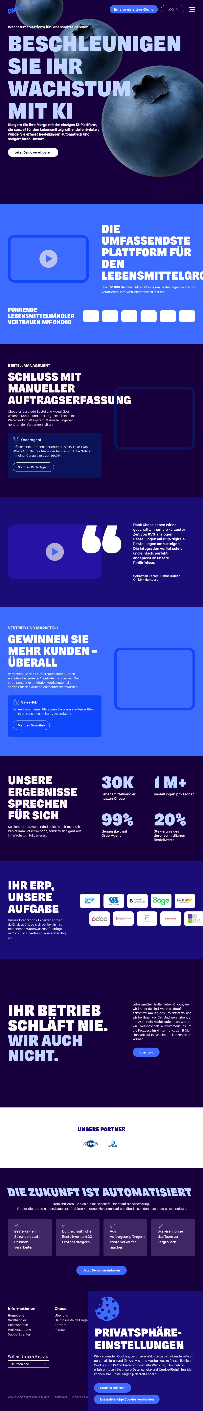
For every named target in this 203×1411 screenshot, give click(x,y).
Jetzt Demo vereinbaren (33, 152)
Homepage (16, 1315)
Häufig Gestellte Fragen (72, 1320)
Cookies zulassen (112, 1388)
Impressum (61, 1396)
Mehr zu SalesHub (31, 725)
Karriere (60, 1325)
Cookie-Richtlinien (172, 1369)
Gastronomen (18, 1325)
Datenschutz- (142, 1369)
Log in (173, 9)
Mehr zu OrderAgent (33, 467)
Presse (60, 1329)
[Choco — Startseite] (17, 9)
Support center (19, 1334)
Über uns (146, 1052)
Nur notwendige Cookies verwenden (127, 1399)
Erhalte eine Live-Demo (134, 9)
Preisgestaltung (19, 1329)
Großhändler (17, 1320)
